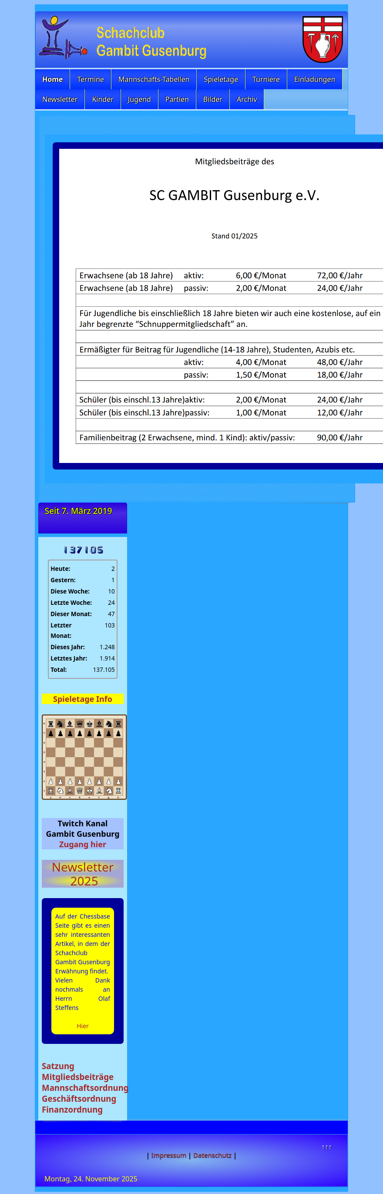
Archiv (247, 99)
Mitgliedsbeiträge (78, 1076)
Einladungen (314, 79)
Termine (90, 79)
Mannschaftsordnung (85, 1087)
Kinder (102, 99)
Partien (177, 99)
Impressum (168, 1154)
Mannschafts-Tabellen (154, 79)
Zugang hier (82, 844)
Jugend (139, 99)
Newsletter (59, 99)
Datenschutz (212, 1154)
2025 (82, 880)
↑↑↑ (326, 1146)
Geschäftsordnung (79, 1098)
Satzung (58, 1065)
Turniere (266, 79)
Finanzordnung (72, 1109)
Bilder (212, 99)
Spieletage (221, 79)
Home (52, 79)
